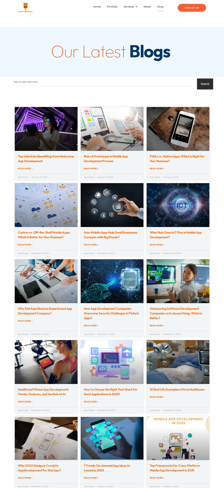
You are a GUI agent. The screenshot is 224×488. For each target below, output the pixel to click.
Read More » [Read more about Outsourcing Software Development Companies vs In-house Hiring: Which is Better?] (157, 325)
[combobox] (103, 81)
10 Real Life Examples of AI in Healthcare (177, 389)
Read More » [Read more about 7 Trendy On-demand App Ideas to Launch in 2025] (91, 477)
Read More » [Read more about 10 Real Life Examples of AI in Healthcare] (157, 397)
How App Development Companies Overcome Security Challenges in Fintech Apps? (111, 313)
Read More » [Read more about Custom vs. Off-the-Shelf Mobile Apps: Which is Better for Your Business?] (25, 244)
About (147, 6)
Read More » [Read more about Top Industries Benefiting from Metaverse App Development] (25, 168)
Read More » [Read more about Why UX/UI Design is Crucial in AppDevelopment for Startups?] (25, 477)
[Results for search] (103, 90)
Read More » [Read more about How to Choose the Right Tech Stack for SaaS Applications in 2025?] (91, 401)
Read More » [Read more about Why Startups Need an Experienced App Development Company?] (25, 320)
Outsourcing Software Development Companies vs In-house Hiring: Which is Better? (176, 313)
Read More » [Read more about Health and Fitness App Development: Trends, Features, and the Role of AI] (25, 401)
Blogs (160, 6)
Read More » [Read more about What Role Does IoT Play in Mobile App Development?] (157, 244)
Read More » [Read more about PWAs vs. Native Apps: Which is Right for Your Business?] (157, 168)
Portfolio (112, 6)
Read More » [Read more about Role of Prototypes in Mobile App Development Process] (91, 168)
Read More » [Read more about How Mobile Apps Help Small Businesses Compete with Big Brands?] (91, 244)
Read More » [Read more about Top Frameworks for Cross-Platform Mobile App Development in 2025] (157, 477)
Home (97, 6)
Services (130, 7)
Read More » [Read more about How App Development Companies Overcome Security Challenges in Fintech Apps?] (91, 325)
